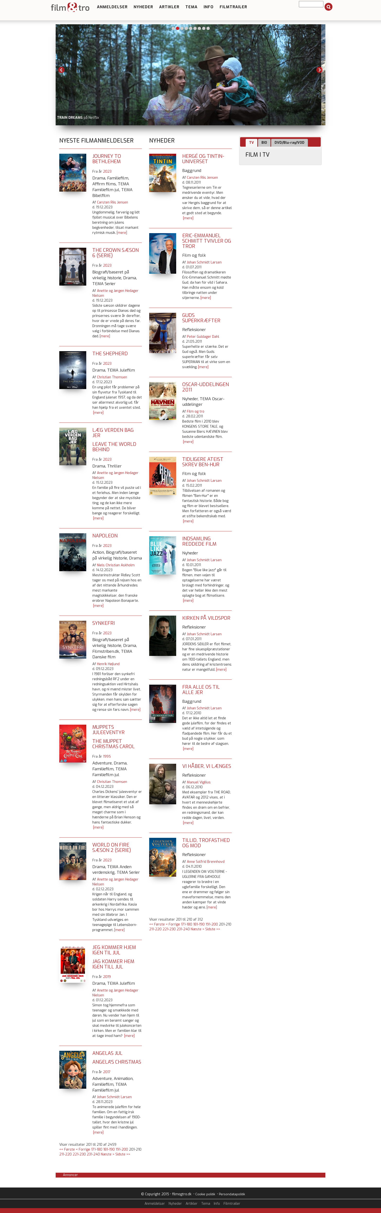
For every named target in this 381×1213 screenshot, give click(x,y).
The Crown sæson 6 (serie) (115, 253)
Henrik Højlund (108, 664)
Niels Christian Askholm (116, 565)
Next (319, 70)
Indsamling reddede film (199, 541)
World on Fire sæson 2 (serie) (111, 848)
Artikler (169, 6)
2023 (107, 171)
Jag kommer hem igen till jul (113, 964)
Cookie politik (205, 1194)
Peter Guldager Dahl (203, 336)
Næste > (107, 1154)
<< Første (67, 1149)
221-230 (79, 1154)
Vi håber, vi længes (206, 766)
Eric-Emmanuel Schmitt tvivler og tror (206, 241)
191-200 (122, 1149)
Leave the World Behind (114, 447)
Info (209, 6)
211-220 (65, 1154)
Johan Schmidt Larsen (114, 1097)
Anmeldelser (112, 6)
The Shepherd (110, 353)
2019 (107, 977)
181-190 (109, 1149)
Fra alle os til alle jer (201, 690)
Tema (191, 6)
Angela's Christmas (116, 1062)
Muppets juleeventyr (108, 730)
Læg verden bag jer (113, 433)
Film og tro (195, 411)
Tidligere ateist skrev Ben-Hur (202, 462)
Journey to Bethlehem (106, 159)
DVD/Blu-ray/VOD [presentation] (289, 142)
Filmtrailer (233, 6)
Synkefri (103, 623)
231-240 (93, 1154)
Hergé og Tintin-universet (203, 159)
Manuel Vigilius (199, 782)
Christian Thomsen (112, 377)
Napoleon (105, 536)
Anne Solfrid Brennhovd (206, 861)
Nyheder (143, 6)
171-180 (96, 1149)
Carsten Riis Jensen (112, 202)
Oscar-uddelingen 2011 (205, 387)
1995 (107, 756)
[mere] (122, 232)
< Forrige (83, 1149)
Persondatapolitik (232, 1194)
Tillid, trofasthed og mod (206, 843)
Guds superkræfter (201, 318)
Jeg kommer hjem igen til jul (114, 950)
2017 (107, 1072)
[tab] (251, 143)
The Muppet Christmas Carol (113, 744)
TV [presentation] (251, 142)
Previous (61, 70)
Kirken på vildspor (206, 618)
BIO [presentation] (264, 142)
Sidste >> (122, 1154)
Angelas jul (107, 1053)
